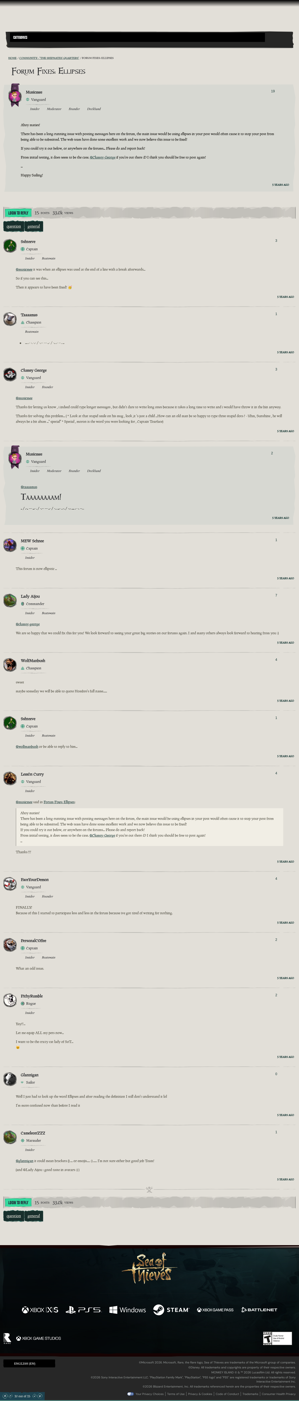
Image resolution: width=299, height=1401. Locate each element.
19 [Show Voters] (273, 91)
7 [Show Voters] (276, 595)
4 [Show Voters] (276, 659)
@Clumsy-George (102, 157)
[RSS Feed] (5, 58)
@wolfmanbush (27, 746)
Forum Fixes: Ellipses (59, 802)
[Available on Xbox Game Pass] (215, 1310)
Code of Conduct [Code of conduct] (227, 1394)
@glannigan (24, 1161)
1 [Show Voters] (276, 314)
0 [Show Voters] (276, 1074)
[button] (137, 37)
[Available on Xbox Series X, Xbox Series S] (40, 1310)
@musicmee (24, 269)
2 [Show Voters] (272, 453)
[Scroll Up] (10, 1396)
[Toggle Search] (21, 44)
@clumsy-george (28, 624)
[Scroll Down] (34, 1396)
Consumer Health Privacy (279, 1394)
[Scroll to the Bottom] (39, 1396)
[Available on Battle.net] (259, 1310)
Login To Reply (18, 213)
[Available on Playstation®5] (83, 1310)
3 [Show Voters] (276, 240)
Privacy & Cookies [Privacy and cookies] (200, 1394)
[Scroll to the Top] (4, 1396)
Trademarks (250, 1394)
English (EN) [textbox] (24, 1364)
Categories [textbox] (20, 37)
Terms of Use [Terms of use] (176, 1394)
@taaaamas (29, 487)
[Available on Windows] (127, 1310)
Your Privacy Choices (150, 1394)
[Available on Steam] (171, 1310)
